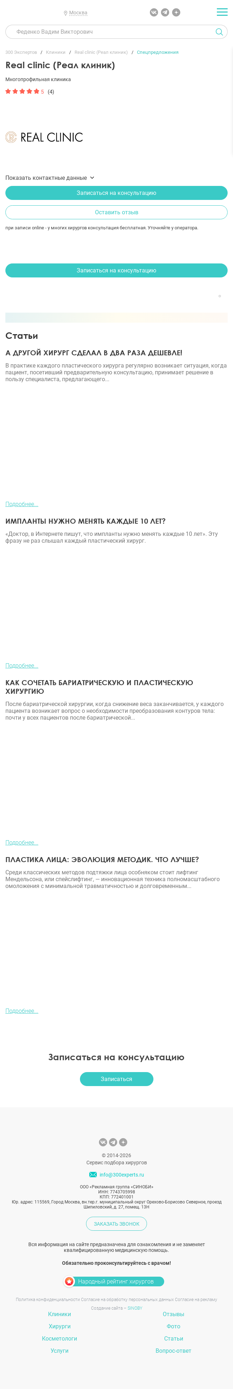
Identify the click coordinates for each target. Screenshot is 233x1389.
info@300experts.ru (122, 1175)
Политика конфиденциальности (48, 1299)
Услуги (59, 1350)
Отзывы (173, 1314)
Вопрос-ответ (173, 1350)
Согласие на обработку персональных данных (127, 1299)
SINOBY (135, 1308)
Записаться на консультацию (116, 193)
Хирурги (60, 1326)
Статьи (173, 1338)
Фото (173, 1326)
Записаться (116, 1079)
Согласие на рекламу (196, 1299)
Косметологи (59, 1338)
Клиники (59, 1314)
